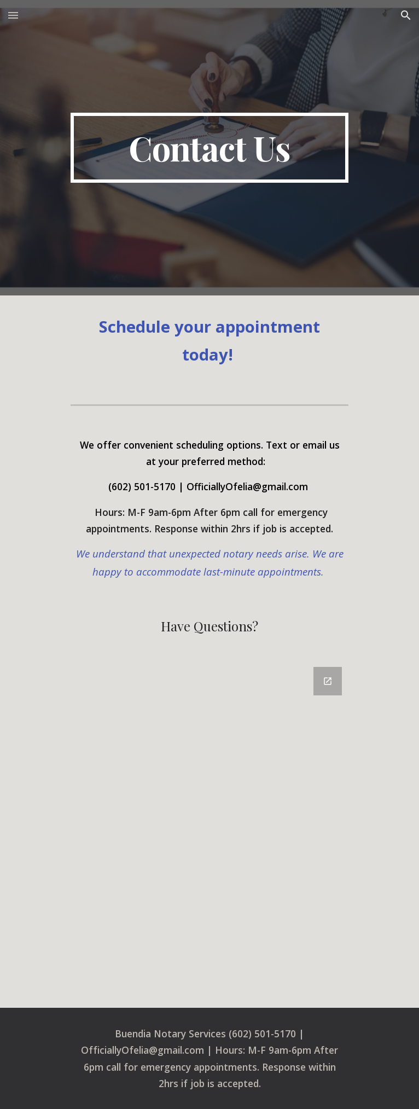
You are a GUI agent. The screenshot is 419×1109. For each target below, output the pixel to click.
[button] (13, 15)
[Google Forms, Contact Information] (209, 831)
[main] (209, 148)
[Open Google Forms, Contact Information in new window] (327, 681)
